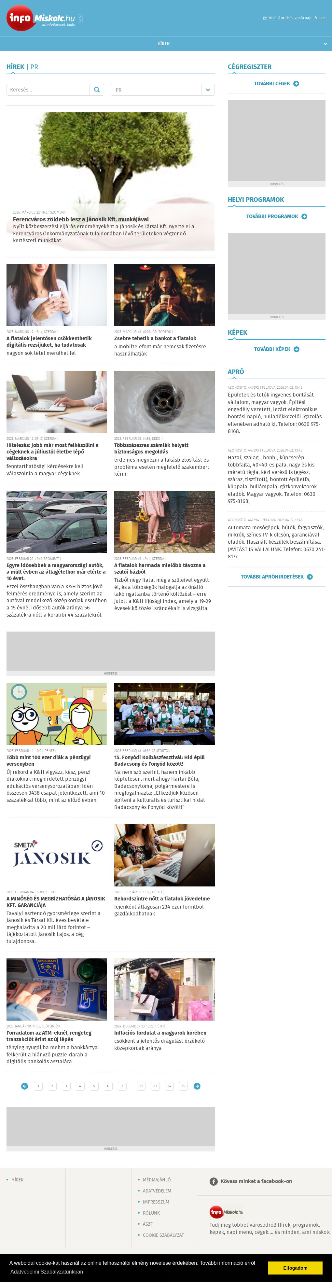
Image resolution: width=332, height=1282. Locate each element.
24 (169, 1086)
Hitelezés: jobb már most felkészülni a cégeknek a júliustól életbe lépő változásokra (53, 452)
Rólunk (151, 1213)
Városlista (80, 18)
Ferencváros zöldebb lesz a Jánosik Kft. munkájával (81, 219)
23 (155, 1086)
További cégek (272, 84)
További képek (272, 349)
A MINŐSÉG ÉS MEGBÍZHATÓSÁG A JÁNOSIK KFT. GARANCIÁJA (56, 902)
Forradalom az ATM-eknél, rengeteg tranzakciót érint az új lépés (49, 1036)
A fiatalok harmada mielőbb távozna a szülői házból (160, 569)
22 (141, 1086)
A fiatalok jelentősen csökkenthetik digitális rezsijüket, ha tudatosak (49, 342)
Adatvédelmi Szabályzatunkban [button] (46, 1272)
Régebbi (197, 1086)
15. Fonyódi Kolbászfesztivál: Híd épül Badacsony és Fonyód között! (159, 761)
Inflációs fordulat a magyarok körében (160, 1033)
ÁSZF (148, 1224)
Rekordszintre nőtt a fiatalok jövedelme (162, 899)
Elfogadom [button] (296, 1268)
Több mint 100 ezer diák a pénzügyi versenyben (49, 761)
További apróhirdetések (272, 577)
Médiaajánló (157, 1180)
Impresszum (156, 1202)
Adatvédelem (157, 1191)
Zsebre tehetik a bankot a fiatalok (155, 339)
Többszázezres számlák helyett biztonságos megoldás (151, 448)
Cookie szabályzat (163, 1235)
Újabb (25, 1086)
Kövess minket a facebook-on (256, 1181)
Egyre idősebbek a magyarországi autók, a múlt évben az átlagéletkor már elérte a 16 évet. (56, 572)
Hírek (164, 44)
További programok (272, 216)
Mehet (96, 90)
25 (183, 1086)
